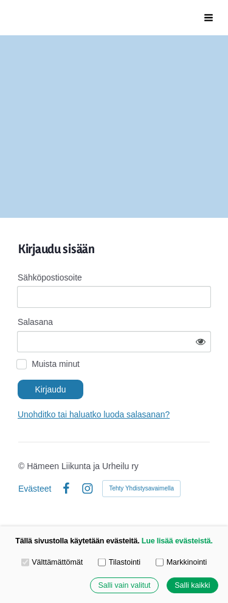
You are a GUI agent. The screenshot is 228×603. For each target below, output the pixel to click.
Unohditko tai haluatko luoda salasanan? (94, 414)
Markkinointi (181, 561)
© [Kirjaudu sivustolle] (22, 466)
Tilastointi (119, 561)
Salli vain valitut (124, 585)
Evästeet (34, 488)
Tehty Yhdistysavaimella (141, 488)
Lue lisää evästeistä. (177, 541)
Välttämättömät (52, 561)
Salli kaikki (192, 585)
